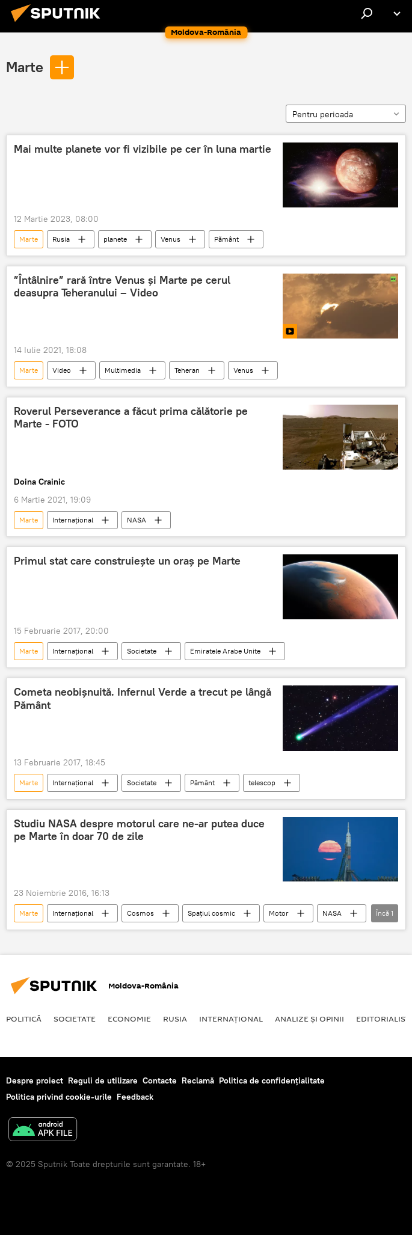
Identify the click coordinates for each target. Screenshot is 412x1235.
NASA (136, 519)
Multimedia (123, 370)
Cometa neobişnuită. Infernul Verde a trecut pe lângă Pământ (142, 698)
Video (61, 370)
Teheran (187, 370)
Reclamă (198, 1080)
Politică (24, 1018)
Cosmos (140, 913)
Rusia (61, 239)
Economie (129, 1018)
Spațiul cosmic (211, 913)
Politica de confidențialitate (272, 1080)
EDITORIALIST (383, 1018)
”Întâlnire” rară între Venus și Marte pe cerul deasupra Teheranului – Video (122, 287)
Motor (279, 913)
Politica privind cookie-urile (59, 1096)
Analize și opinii (309, 1018)
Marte (24, 67)
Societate (141, 650)
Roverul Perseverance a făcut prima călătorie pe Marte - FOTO (131, 418)
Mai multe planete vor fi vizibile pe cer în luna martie (142, 149)
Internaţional (72, 519)
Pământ (226, 239)
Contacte (160, 1080)
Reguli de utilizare (103, 1080)
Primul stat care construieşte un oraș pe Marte (127, 561)
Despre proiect (34, 1080)
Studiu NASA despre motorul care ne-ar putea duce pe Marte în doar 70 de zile (139, 830)
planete (115, 239)
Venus (170, 239)
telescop (261, 782)
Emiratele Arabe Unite (225, 650)
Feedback (135, 1096)
